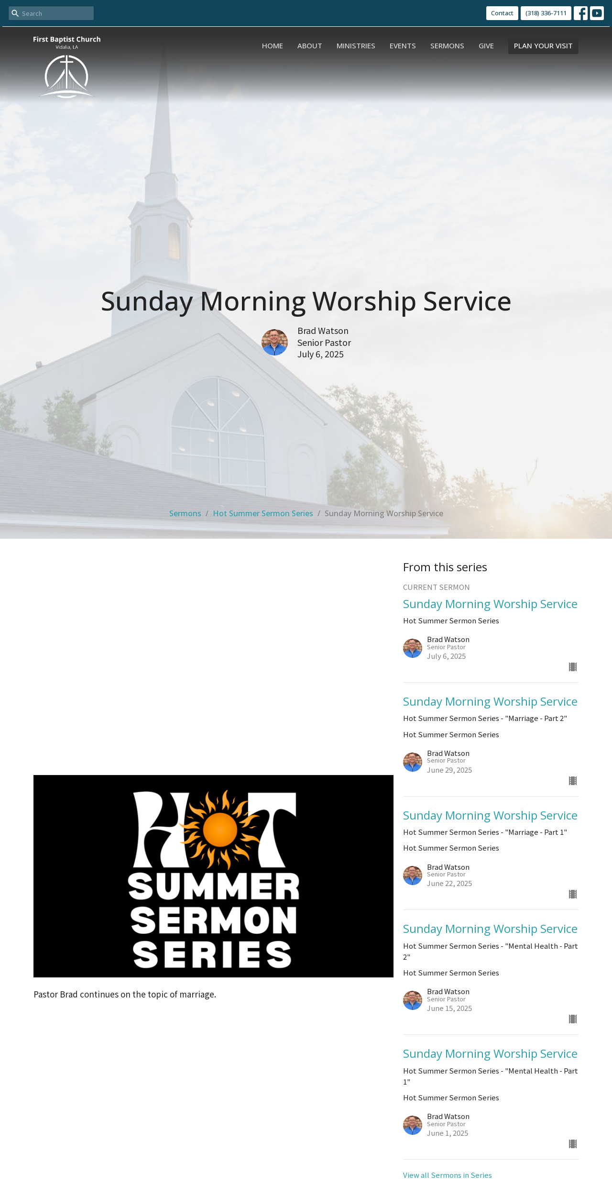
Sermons (447, 45)
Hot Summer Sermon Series (263, 513)
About (309, 45)
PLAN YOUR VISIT (543, 45)
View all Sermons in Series (447, 1175)
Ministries (356, 45)
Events (403, 45)
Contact (502, 13)
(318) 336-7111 (546, 13)
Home (272, 45)
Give (486, 45)
